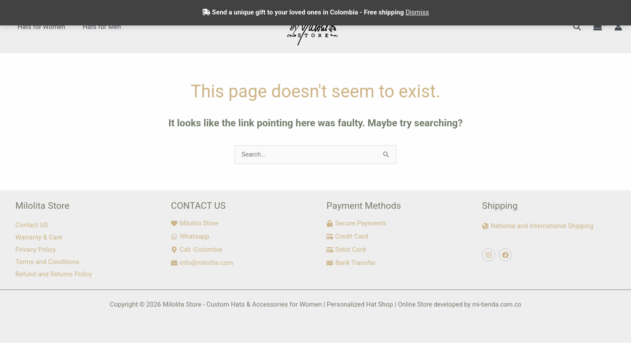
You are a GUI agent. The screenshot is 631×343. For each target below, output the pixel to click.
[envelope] (202, 263)
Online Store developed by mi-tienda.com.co (460, 305)
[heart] (194, 224)
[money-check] (351, 263)
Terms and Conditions (47, 262)
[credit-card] (347, 237)
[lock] (356, 224)
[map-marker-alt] (196, 250)
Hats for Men (95, 27)
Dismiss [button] (417, 12)
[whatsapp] (190, 237)
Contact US (31, 225)
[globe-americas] (537, 226)
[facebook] (506, 255)
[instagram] (489, 255)
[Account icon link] (618, 27)
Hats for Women (39, 27)
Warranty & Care (38, 238)
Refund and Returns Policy (53, 275)
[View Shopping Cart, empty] (598, 26)
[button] (577, 26)
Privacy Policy (35, 250)
